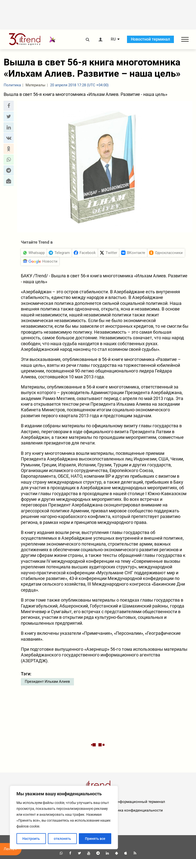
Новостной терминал (150, 39)
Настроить (31, 839)
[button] (8, 106)
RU (113, 39)
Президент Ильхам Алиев (47, 681)
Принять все (95, 839)
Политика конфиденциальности (134, 810)
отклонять (62, 839)
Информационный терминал (140, 802)
